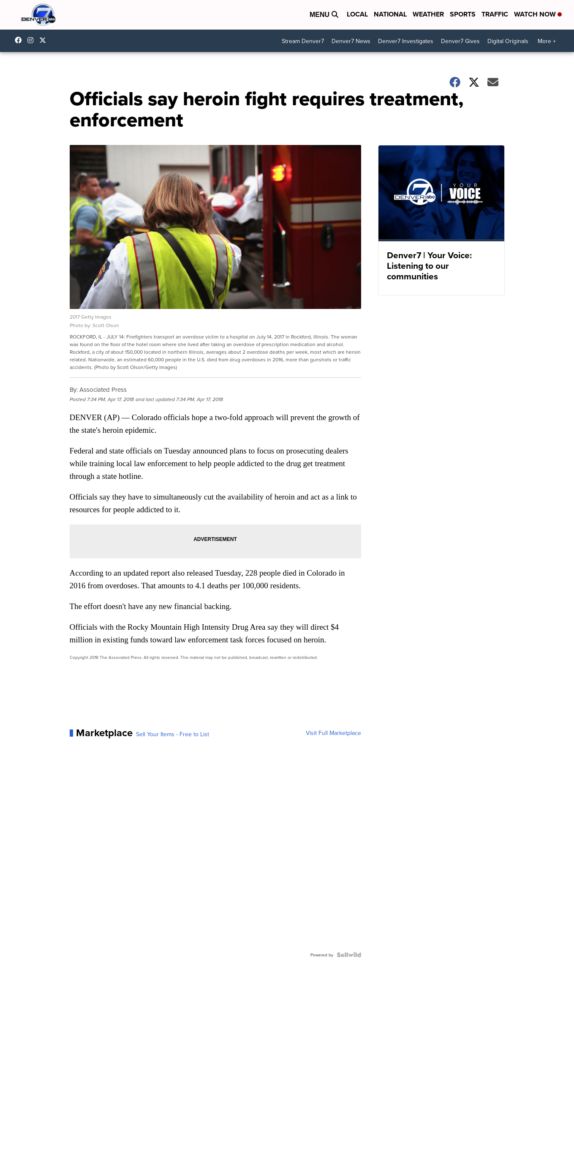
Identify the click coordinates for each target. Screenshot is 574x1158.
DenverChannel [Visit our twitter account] (44, 40)
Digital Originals (507, 41)
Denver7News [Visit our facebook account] (20, 40)
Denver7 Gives (460, 41)
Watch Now (538, 14)
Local (357, 14)
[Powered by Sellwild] (349, 955)
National (390, 14)
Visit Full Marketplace (333, 733)
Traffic (495, 14)
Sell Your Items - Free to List (172, 734)
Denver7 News (351, 41)
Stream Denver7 (303, 41)
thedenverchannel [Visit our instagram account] (32, 40)
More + (547, 41)
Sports (463, 14)
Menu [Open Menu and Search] (324, 14)
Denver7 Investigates (405, 41)
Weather (428, 14)
